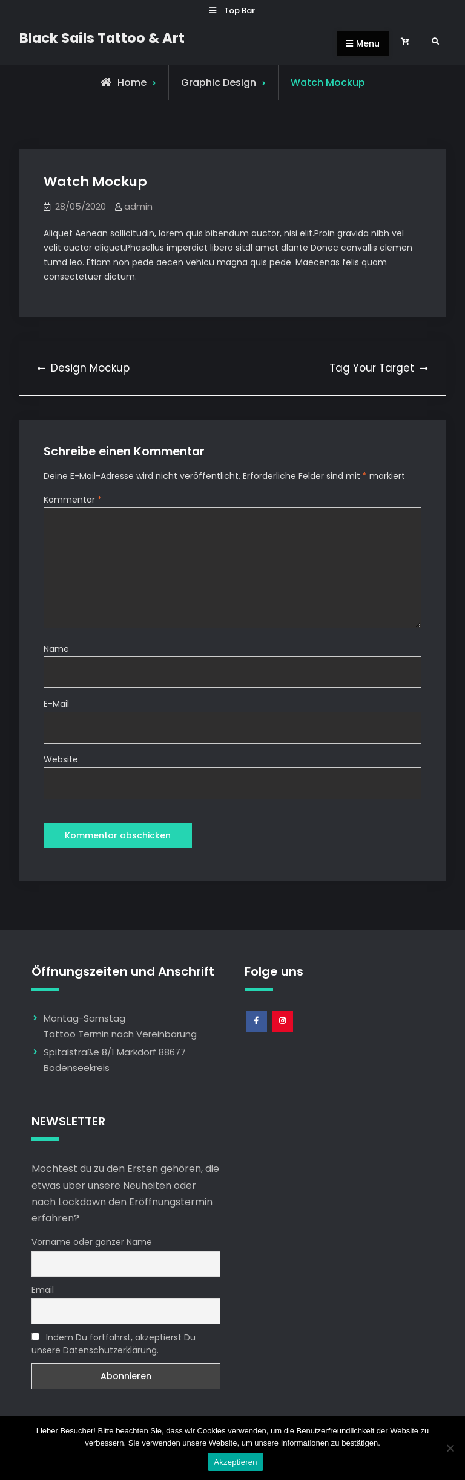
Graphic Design (218, 82)
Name (56, 649)
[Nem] (450, 1448)
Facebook (257, 1031)
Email (42, 1290)
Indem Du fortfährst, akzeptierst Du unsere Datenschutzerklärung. (113, 1343)
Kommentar (73, 500)
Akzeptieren (235, 1462)
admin (138, 206)
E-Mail (56, 704)
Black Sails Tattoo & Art (102, 38)
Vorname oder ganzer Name (91, 1242)
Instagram (283, 1031)
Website (61, 759)
